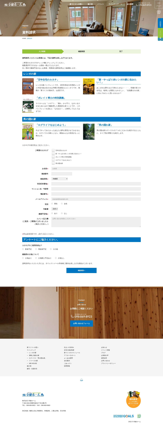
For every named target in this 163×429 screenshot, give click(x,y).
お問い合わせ (160, 23)
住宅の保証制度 (69, 350)
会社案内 (67, 360)
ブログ (103, 352)
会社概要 (130, 4)
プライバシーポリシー (108, 363)
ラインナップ (114, 4)
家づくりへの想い (76, 4)
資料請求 (104, 358)
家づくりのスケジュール (72, 352)
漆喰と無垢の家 (34, 355)
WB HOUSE (33, 363)
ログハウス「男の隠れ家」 (37, 358)
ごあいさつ (67, 363)
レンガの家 (32, 352)
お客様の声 (104, 355)
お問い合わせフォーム (81, 323)
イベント (100, 4)
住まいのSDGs (69, 347)
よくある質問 (68, 358)
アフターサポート (70, 355)
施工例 (90, 4)
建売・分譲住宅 (160, 39)
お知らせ (104, 347)
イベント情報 (160, 32)
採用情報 (67, 366)
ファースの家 (33, 360)
